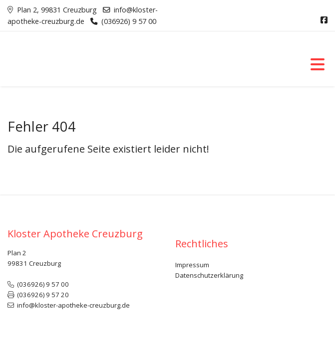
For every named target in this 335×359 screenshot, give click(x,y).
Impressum (192, 264)
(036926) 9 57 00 (128, 21)
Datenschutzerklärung (209, 275)
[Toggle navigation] (318, 64)
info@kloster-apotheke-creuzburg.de (73, 305)
